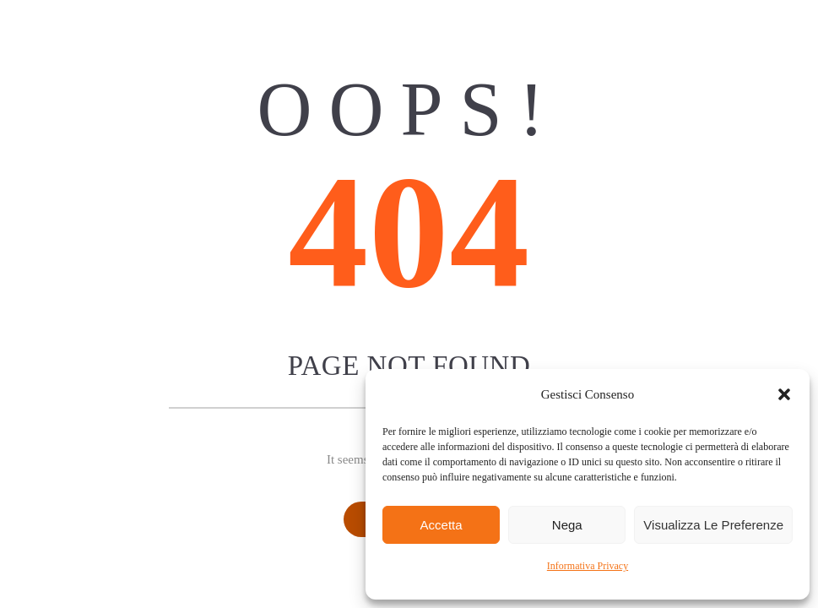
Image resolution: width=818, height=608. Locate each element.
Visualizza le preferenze (713, 525)
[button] (784, 394)
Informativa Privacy (587, 566)
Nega (567, 525)
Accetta (441, 525)
